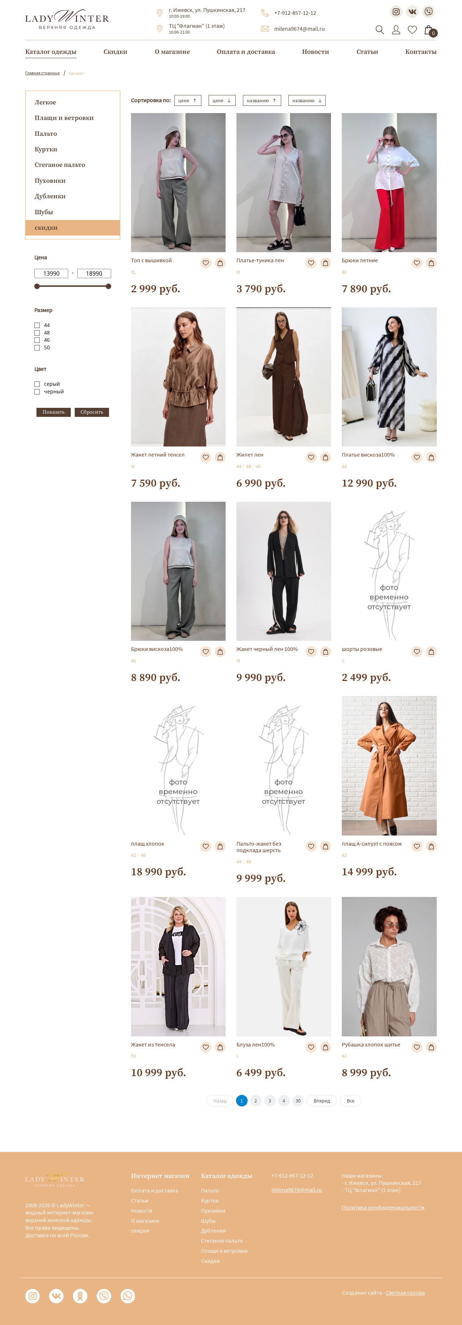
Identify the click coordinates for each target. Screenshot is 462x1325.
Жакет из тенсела (153, 1044)
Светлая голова (405, 1292)
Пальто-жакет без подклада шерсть (258, 847)
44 (47, 324)
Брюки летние (360, 260)
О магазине (172, 52)
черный (54, 391)
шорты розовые (362, 648)
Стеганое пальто (60, 165)
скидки (140, 1230)
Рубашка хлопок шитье (371, 1044)
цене (187, 100)
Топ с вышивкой (151, 260)
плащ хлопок (147, 843)
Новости (315, 52)
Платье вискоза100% (368, 454)
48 (47, 332)
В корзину (220, 263)
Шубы (44, 212)
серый (52, 383)
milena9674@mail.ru (299, 28)
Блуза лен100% (255, 1044)
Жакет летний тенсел (158, 454)
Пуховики (50, 181)
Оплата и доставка (246, 52)
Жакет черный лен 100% (267, 648)
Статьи (367, 52)
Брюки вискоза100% (157, 648)
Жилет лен (249, 454)
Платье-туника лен (260, 260)
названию (262, 100)
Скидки (115, 52)
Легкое (45, 102)
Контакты (421, 52)
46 (47, 339)
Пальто (46, 134)
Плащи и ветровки (64, 118)
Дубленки (50, 196)
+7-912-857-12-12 (295, 13)
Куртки (46, 149)
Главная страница (42, 72)
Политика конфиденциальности (383, 1207)
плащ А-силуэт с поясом (372, 843)
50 (47, 347)
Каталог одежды (51, 52)
